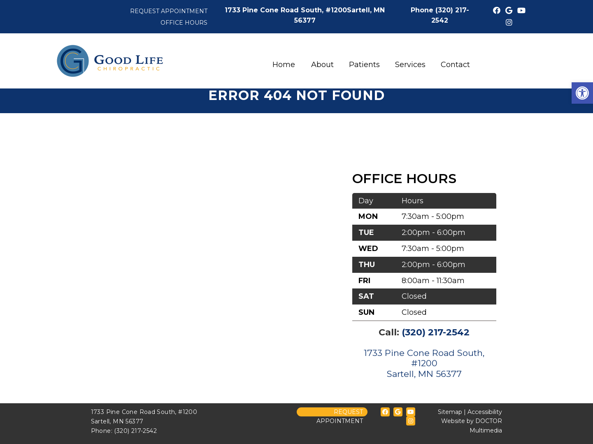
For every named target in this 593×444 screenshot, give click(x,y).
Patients (364, 64)
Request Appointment (168, 11)
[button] (582, 93)
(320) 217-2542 (436, 332)
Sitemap (450, 412)
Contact (455, 64)
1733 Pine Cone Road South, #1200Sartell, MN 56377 (424, 363)
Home (283, 64)
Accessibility (484, 412)
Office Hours (183, 22)
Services (410, 64)
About (322, 64)
